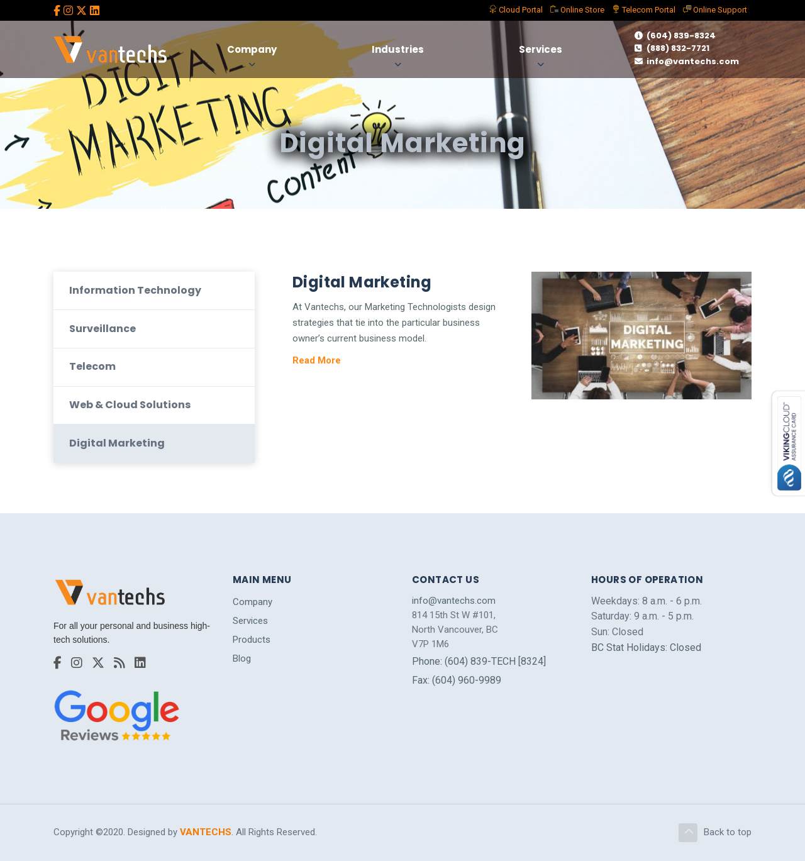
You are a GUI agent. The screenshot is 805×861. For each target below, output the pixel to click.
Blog (242, 659)
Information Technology (135, 290)
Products (251, 639)
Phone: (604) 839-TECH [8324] (479, 661)
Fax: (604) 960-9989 (456, 680)
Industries (398, 49)
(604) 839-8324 (675, 36)
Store (577, 9)
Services (540, 49)
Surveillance (102, 328)
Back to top (715, 832)
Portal (516, 9)
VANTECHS (205, 832)
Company (252, 49)
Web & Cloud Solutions (130, 404)
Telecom (643, 9)
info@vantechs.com (687, 61)
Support (715, 9)
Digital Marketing (117, 443)
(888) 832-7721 (672, 48)
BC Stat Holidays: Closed (646, 647)
